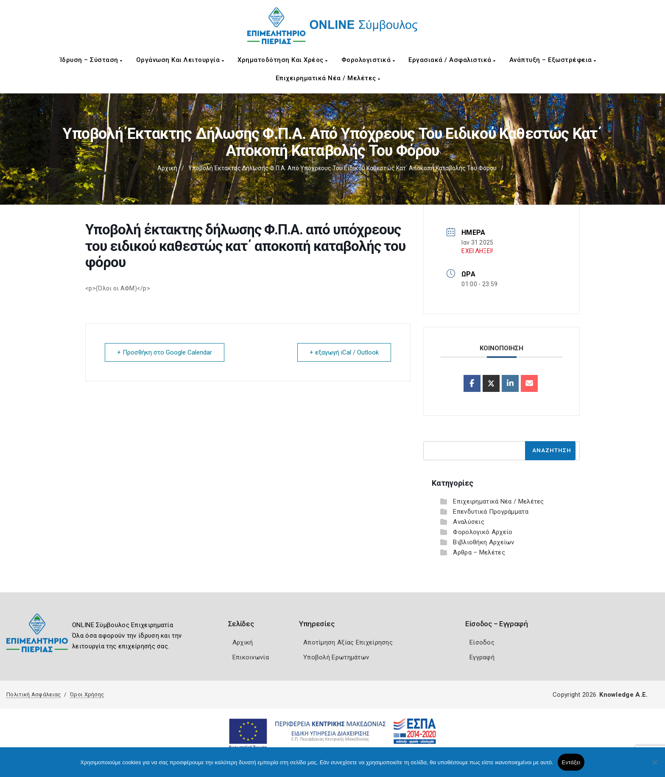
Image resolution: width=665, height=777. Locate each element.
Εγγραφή (482, 657)
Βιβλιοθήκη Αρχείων (483, 542)
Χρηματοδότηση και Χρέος (283, 60)
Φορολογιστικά (368, 60)
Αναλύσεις (468, 522)
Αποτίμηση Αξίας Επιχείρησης (348, 642)
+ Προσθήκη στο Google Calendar (164, 352)
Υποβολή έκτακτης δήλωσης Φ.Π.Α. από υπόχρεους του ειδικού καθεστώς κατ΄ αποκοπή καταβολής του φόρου (342, 168)
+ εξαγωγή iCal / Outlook (344, 352)
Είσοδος (482, 642)
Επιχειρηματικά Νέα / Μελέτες (328, 78)
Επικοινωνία (250, 657)
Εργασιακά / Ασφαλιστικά (452, 60)
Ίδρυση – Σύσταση (91, 60)
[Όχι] (654, 766)
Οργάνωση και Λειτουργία (180, 60)
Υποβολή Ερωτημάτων (336, 657)
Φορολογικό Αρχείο (482, 532)
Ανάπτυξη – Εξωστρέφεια (552, 60)
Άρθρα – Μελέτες (479, 552)
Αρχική (167, 168)
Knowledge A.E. (623, 694)
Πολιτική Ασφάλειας (33, 694)
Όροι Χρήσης (87, 694)
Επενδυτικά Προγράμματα (490, 511)
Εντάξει (571, 762)
